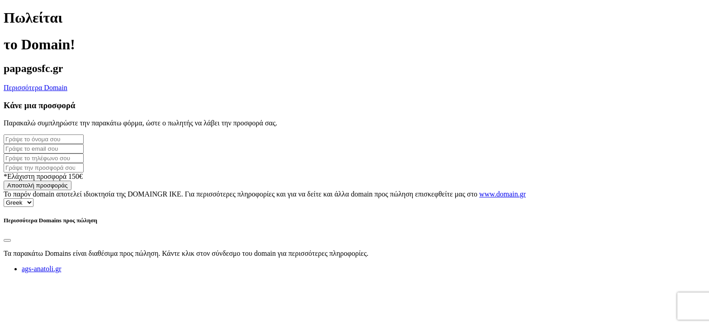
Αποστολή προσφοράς (37, 185)
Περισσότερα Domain (35, 87)
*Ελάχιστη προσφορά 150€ (43, 176)
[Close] (7, 240)
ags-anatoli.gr (41, 269)
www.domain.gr (502, 194)
